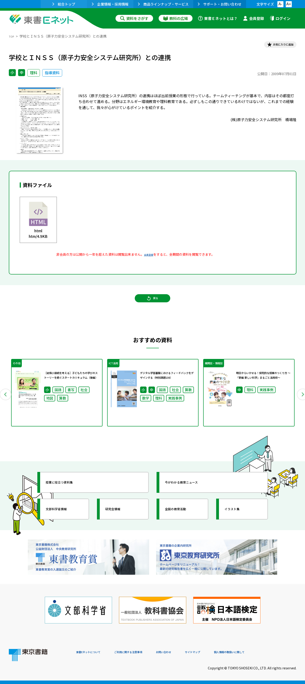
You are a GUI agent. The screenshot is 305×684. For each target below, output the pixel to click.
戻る (152, 306)
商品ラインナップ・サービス (163, 4)
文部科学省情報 (64, 524)
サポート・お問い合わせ (219, 4)
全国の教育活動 (183, 524)
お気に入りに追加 (276, 46)
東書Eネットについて (94, 652)
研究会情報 (119, 524)
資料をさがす (134, 18)
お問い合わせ (191, 652)
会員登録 (253, 18)
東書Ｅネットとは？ (218, 18)
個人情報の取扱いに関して (274, 652)
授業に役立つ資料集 (68, 497)
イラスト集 (238, 524)
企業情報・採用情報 (110, 4)
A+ (288, 4)
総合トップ (63, 4)
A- (280, 4)
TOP (12, 36)
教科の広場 (175, 18)
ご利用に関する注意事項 (145, 652)
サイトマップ (227, 652)
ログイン (280, 18)
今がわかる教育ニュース (191, 497)
